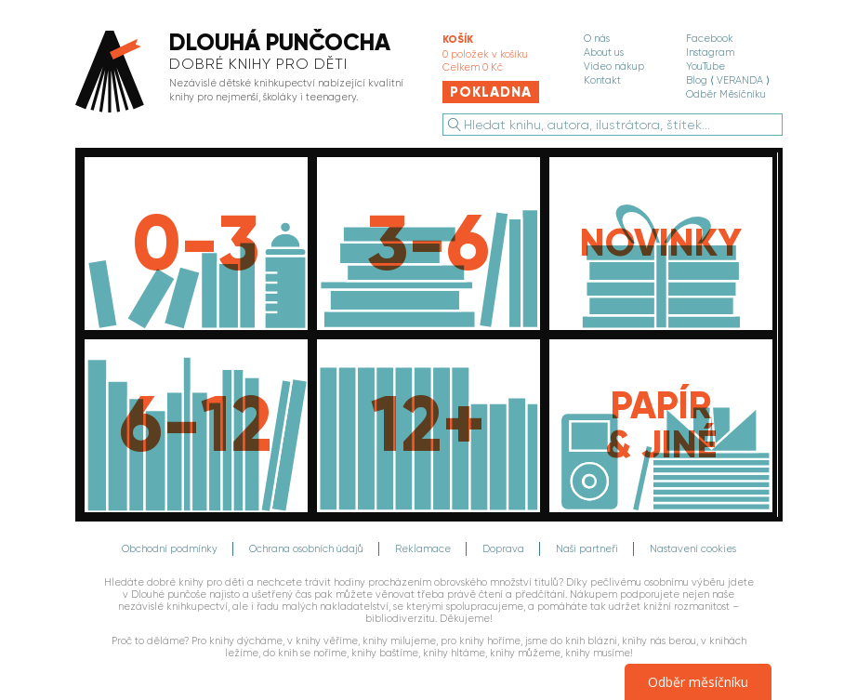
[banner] (244, 73)
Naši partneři (587, 549)
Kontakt (602, 80)
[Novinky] (660, 243)
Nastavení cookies (693, 549)
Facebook (709, 39)
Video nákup (614, 66)
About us (604, 52)
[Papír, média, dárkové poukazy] (660, 425)
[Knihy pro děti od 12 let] (428, 425)
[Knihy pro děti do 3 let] (196, 243)
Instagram (710, 52)
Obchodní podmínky (170, 549)
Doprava (503, 549)
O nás (597, 39)
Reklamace (423, 549)
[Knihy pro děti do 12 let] (196, 425)
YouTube (705, 66)
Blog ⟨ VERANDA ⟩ (728, 80)
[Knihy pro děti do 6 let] (428, 243)
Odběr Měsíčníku (726, 94)
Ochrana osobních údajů (306, 549)
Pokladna (491, 92)
